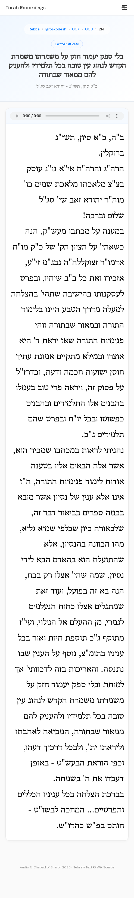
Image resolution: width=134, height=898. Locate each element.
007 (75, 29)
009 (89, 29)
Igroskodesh (55, 29)
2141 (102, 29)
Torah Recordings (25, 7)
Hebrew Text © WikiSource (93, 867)
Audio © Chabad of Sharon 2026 (45, 867)
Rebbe (34, 29)
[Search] (124, 8)
